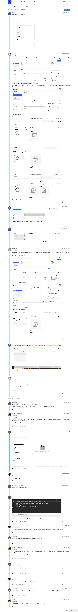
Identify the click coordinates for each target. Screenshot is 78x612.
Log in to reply (66, 9)
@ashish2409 (15, 432)
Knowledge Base (13, 9)
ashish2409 (14, 413)
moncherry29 (14, 402)
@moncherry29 (19, 413)
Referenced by (15, 398)
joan (13, 12)
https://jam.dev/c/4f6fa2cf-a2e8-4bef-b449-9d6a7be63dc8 (34, 556)
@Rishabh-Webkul (17, 404)
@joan (15, 55)
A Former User (15, 53)
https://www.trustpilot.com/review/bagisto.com (21, 384)
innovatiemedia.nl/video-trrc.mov (33, 568)
